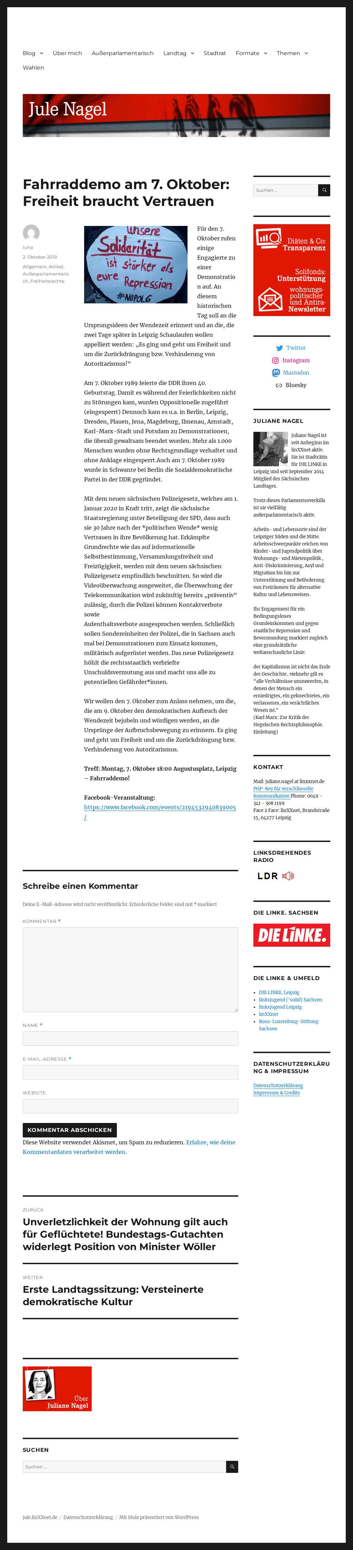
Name (33, 1025)
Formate (248, 53)
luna (28, 247)
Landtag (174, 53)
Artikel (56, 266)
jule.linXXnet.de (40, 1517)
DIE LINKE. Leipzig (279, 993)
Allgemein (35, 266)
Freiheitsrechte (47, 281)
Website (34, 1092)
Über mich (67, 53)
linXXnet (268, 1014)
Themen (288, 53)
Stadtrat (215, 53)
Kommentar (42, 921)
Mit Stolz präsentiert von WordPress (159, 1517)
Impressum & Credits (276, 1093)
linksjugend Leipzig (280, 1007)
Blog (29, 53)
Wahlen (33, 67)
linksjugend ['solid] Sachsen (290, 1000)
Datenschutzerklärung (278, 1086)
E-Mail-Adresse (47, 1059)
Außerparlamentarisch (123, 53)
